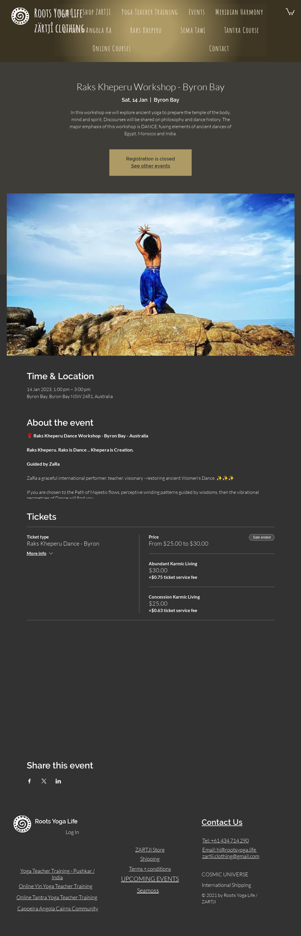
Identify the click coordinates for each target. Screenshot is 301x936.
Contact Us (222, 822)
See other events (150, 166)
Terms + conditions (150, 868)
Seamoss (148, 890)
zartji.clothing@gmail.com (230, 856)
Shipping (150, 858)
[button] (290, 11)
